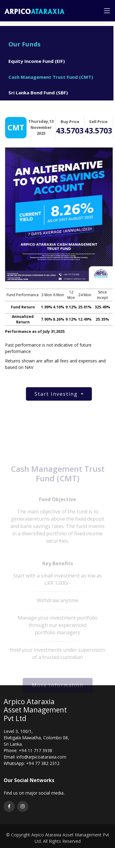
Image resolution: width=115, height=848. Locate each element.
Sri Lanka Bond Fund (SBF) (35, 92)
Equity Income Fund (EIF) (34, 61)
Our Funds (22, 44)
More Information (57, 689)
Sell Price (101, 121)
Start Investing (59, 394)
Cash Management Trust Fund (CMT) (48, 77)
